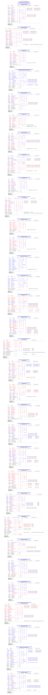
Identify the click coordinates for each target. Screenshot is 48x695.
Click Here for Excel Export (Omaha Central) (24, 492)
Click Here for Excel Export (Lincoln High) (24, 196)
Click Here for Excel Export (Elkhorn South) (24, 92)
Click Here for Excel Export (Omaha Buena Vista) (24, 446)
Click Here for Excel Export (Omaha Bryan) (24, 423)
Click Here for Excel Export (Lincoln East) (24, 177)
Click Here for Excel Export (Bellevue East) (24, 3)
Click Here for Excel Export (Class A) (24, 2)
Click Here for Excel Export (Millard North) (24, 294)
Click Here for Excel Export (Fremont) (24, 113)
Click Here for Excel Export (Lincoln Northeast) (24, 236)
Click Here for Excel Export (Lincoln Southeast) (24, 255)
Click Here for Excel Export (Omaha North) (24, 515)
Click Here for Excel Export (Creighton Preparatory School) (24, 69)
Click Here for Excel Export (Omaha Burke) (24, 469)
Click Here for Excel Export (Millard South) (24, 316)
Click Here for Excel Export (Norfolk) (24, 359)
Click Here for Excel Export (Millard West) (24, 338)
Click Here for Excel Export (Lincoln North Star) (24, 218)
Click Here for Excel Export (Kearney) (24, 154)
